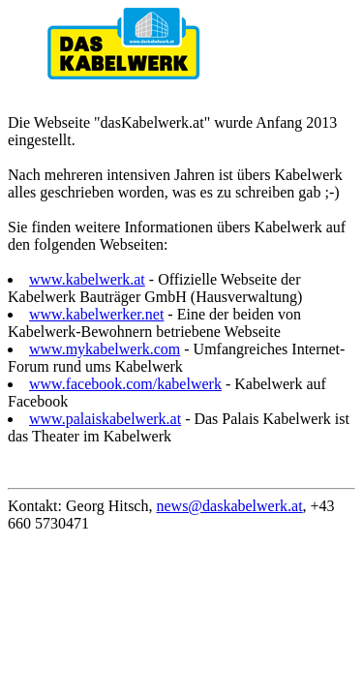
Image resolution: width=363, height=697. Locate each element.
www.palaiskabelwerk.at (105, 418)
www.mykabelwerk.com (104, 349)
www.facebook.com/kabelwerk (125, 384)
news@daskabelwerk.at (229, 506)
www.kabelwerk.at (87, 279)
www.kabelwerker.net (96, 314)
